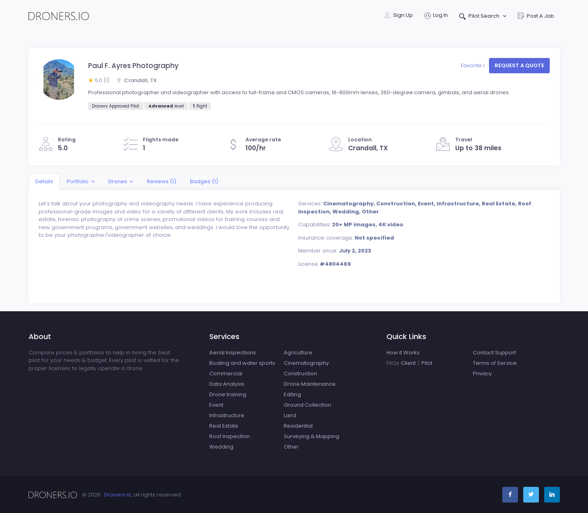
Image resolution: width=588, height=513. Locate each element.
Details (44, 181)
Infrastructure (226, 415)
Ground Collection (307, 405)
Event (216, 405)
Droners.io (117, 495)
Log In (436, 16)
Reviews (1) (161, 181)
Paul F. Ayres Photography (133, 65)
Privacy (482, 373)
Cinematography (306, 363)
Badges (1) (204, 181)
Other (291, 447)
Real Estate (223, 426)
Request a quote (519, 65)
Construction (300, 373)
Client (408, 363)
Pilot (426, 363)
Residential (298, 426)
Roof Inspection (229, 436)
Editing (292, 394)
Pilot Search (480, 16)
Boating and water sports (242, 363)
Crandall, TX (136, 80)
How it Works (403, 352)
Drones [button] (117, 181)
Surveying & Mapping (311, 436)
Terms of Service (495, 363)
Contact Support (494, 352)
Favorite (473, 65)
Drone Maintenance (310, 384)
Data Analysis (226, 384)
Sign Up (398, 16)
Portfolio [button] (78, 181)
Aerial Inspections (232, 352)
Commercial (225, 373)
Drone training (227, 394)
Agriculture (298, 352)
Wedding (221, 447)
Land (290, 415)
